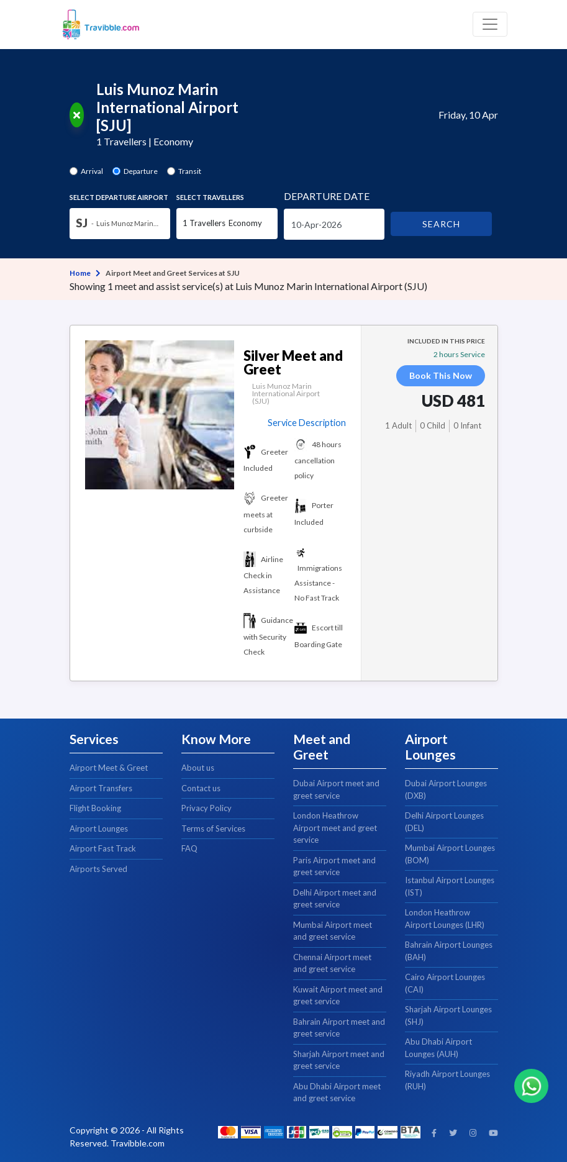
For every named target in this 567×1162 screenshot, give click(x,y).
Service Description (307, 422)
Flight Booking (95, 808)
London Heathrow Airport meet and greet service (335, 827)
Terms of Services (213, 828)
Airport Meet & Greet (109, 768)
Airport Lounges (99, 828)
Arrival (92, 171)
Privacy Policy (206, 808)
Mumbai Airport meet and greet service (332, 931)
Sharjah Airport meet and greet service (338, 1060)
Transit (189, 171)
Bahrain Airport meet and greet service (339, 1028)
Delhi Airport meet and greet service (334, 898)
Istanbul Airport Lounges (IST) (449, 886)
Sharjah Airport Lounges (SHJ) (448, 1015)
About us (197, 768)
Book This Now (440, 375)
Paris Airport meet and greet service (334, 866)
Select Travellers (210, 197)
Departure (141, 171)
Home (80, 273)
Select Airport (119, 197)
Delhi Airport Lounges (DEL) (444, 821)
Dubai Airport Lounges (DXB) (446, 789)
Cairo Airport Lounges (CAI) (445, 983)
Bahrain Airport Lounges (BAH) (448, 951)
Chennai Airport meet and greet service (332, 963)
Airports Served (98, 869)
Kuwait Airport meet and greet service (338, 995)
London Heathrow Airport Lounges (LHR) (444, 918)
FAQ (189, 848)
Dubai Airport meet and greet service (336, 789)
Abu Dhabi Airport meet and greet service (337, 1092)
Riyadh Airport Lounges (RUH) (447, 1080)
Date (327, 196)
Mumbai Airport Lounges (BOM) (450, 854)
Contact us (200, 788)
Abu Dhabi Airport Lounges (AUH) (438, 1048)
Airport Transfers (101, 788)
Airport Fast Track (103, 848)
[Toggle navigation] (490, 24)
